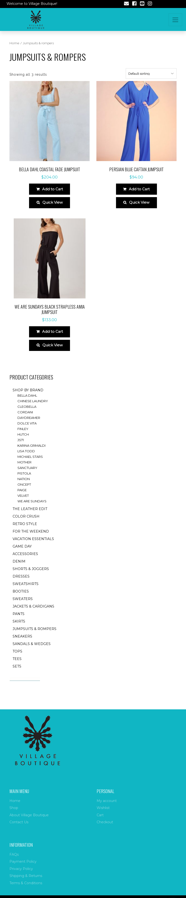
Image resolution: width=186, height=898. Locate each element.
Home (14, 43)
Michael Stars (30, 462)
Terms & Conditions (25, 883)
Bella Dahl (27, 400)
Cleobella (26, 412)
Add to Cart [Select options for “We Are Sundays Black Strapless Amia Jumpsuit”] (52, 335)
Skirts (19, 626)
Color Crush (26, 521)
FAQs (14, 854)
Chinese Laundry (32, 406)
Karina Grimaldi (31, 451)
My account (107, 801)
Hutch (23, 439)
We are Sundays (31, 506)
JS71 (20, 445)
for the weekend (31, 536)
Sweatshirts (26, 589)
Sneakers (22, 641)
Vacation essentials (33, 544)
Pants (18, 619)
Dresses (21, 581)
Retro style (25, 529)
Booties (21, 596)
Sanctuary (27, 473)
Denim (19, 566)
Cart (100, 815)
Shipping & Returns (25, 876)
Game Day (22, 551)
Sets (17, 671)
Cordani (25, 417)
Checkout (105, 822)
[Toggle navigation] (175, 19)
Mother (24, 467)
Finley (22, 434)
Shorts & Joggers (31, 574)
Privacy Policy (21, 869)
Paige (22, 495)
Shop (13, 808)
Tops (17, 656)
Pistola (24, 478)
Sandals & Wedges (32, 649)
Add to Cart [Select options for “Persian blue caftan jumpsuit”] (139, 189)
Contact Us (18, 822)
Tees (17, 664)
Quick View (52, 204)
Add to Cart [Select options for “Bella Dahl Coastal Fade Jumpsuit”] (52, 189)
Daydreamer (28, 423)
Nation (23, 484)
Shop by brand (28, 395)
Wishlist (103, 808)
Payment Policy (23, 861)
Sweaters (23, 604)
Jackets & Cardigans (33, 611)
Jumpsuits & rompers (34, 634)
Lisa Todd (26, 456)
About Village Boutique (29, 815)
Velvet (23, 501)
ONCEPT (24, 489)
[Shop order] (151, 73)
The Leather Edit (30, 514)
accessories (25, 559)
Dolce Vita (27, 428)
